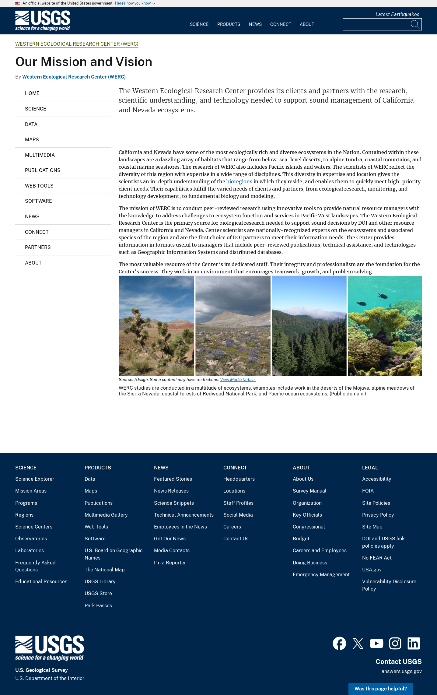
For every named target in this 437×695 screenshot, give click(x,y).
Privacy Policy (378, 515)
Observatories (31, 539)
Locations (234, 491)
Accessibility (376, 479)
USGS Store (98, 593)
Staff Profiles (238, 503)
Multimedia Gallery (106, 515)
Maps (32, 139)
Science (199, 24)
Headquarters (239, 479)
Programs (26, 503)
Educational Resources (41, 581)
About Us (303, 479)
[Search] (416, 24)
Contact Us (235, 539)
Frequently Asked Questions (35, 566)
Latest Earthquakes (397, 14)
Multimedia (40, 155)
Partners (38, 247)
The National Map (105, 570)
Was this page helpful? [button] (381, 689)
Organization (307, 503)
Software (38, 201)
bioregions (239, 181)
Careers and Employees (320, 550)
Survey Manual (310, 491)
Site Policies (376, 503)
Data (31, 124)
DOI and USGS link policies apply (383, 542)
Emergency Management (321, 574)
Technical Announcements (184, 515)
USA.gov (372, 570)
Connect (280, 24)
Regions (24, 515)
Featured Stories (173, 479)
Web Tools (39, 186)
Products (228, 24)
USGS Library (100, 581)
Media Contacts (172, 550)
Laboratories (29, 550)
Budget (301, 539)
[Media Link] (270, 326)
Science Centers (33, 527)
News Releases (171, 491)
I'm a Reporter (170, 563)
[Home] (42, 29)
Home (32, 93)
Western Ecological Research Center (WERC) (76, 44)
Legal (370, 468)
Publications (43, 170)
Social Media (238, 515)
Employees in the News (180, 527)
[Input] (382, 24)
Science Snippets (174, 503)
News (255, 24)
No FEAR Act (377, 558)
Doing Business (310, 563)
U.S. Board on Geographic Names (114, 554)
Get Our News (170, 539)
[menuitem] (199, 20)
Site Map (372, 527)
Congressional (309, 527)
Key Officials (307, 515)
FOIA (368, 491)
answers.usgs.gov (402, 671)
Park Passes (98, 606)
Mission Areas (31, 491)
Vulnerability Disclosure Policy (389, 585)
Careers (232, 527)
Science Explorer (34, 479)
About (307, 24)
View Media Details (238, 379)
